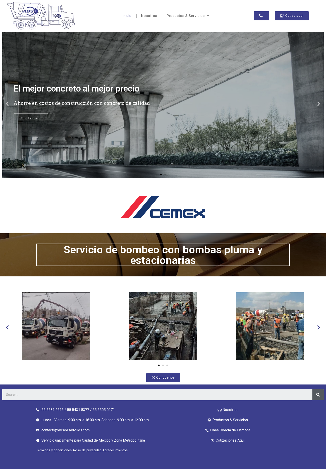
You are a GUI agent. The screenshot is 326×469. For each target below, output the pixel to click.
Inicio (127, 16)
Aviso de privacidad (87, 450)
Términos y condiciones (54, 450)
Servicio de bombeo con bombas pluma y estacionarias (163, 254)
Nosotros (149, 16)
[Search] (318, 394)
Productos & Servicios (188, 16)
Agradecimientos (115, 450)
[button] (261, 15)
